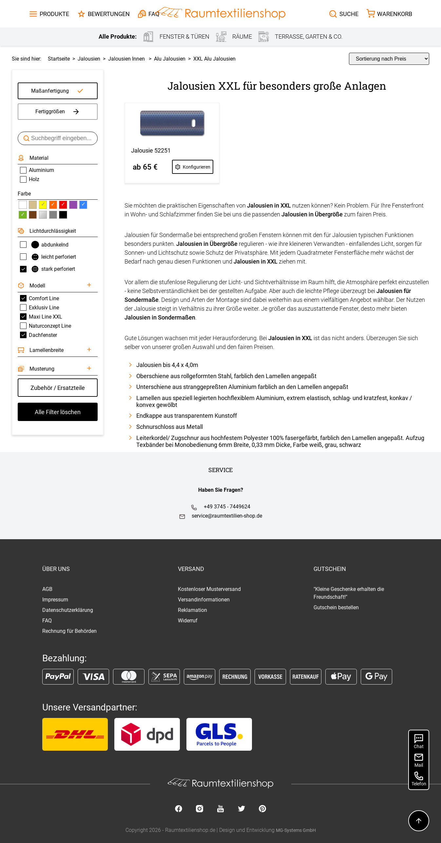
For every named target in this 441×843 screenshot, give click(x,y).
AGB (47, 589)
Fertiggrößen (57, 112)
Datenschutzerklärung (67, 610)
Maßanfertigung (50, 91)
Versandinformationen (204, 599)
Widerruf (188, 620)
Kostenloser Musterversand (209, 589)
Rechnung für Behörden (69, 631)
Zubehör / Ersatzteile (57, 387)
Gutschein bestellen (336, 607)
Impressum (55, 599)
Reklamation (192, 610)
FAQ (47, 620)
